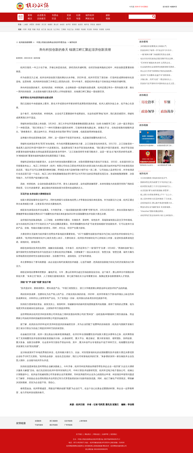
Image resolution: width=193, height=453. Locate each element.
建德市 (98, 24)
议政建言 (41, 18)
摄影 (108, 15)
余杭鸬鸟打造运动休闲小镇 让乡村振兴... (157, 215)
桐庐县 (86, 24)
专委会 (55, 15)
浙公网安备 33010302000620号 (96, 449)
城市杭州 (90, 15)
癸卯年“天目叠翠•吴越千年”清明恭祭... (156, 75)
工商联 (63, 29)
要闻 (30, 15)
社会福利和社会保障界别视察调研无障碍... (158, 67)
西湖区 (38, 24)
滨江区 (44, 24)
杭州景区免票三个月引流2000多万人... (156, 186)
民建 (34, 29)
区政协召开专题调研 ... (147, 145)
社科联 (107, 29)
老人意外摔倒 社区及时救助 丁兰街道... (156, 199)
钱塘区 (50, 24)
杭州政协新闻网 (25, 42)
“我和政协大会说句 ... (147, 165)
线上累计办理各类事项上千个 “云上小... (156, 195)
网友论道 (90, 18)
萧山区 (56, 24)
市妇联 (83, 29)
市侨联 (101, 29)
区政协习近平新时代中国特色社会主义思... (158, 83)
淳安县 (92, 24)
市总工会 (70, 29)
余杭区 (62, 24)
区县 (54, 18)
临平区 (68, 24)
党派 (69, 15)
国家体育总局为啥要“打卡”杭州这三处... (156, 182)
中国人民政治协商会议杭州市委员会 (51, 42)
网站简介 (88, 434)
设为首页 (166, 7)
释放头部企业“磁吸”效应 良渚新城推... (156, 207)
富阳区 (74, 24)
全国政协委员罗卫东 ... (165, 145)
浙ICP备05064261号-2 (112, 439)
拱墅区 (31, 24)
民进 (38, 29)
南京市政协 (54, 425)
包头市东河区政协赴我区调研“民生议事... (157, 59)
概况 (30, 18)
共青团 (77, 29)
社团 (78, 15)
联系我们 (114, 434)
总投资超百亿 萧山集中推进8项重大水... (156, 203)
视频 (108, 18)
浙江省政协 (54, 421)
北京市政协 (68, 421)
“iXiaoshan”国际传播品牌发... (152, 211)
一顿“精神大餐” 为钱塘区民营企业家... (156, 54)
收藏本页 (173, 7)
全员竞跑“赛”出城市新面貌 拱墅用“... (155, 190)
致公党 (49, 29)
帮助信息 (96, 434)
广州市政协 (68, 425)
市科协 (95, 29)
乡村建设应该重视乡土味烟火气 (153, 46)
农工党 (43, 29)
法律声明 (105, 434)
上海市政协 (83, 421)
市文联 (89, 29)
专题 (78, 18)
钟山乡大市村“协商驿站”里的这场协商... (156, 71)
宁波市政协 (39, 425)
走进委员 (41, 15)
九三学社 (56, 29)
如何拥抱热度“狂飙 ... (165, 165)
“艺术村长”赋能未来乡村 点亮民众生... (156, 63)
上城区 (25, 24)
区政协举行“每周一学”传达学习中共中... (156, 50)
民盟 (29, 29)
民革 (25, 29)
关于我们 (79, 434)
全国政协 (38, 421)
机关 (69, 18)
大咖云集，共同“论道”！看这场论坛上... (156, 79)
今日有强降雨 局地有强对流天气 (153, 178)
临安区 (80, 24)
